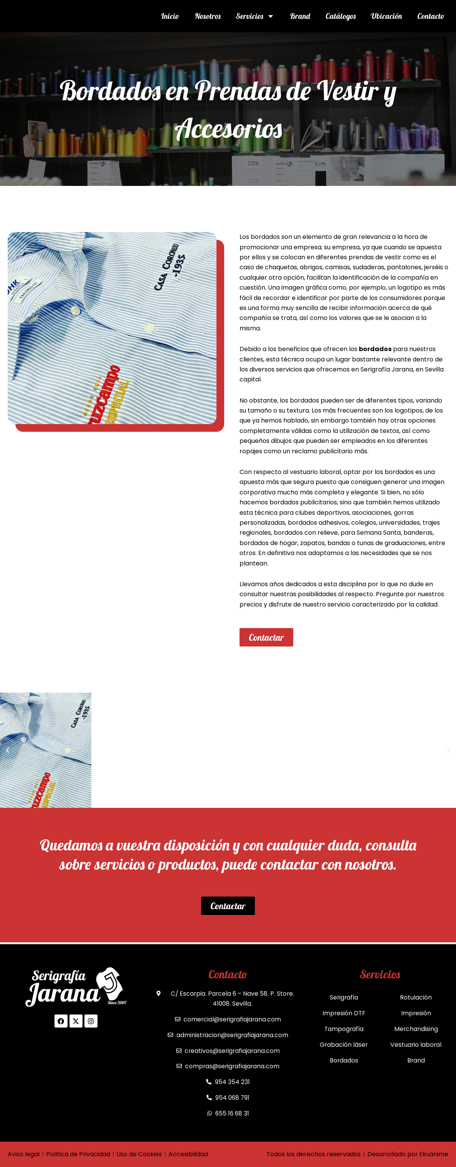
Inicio (170, 16)
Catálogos (340, 16)
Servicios (255, 16)
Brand (300, 16)
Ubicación (386, 16)
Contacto (430, 16)
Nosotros (207, 16)
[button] (8, 750)
